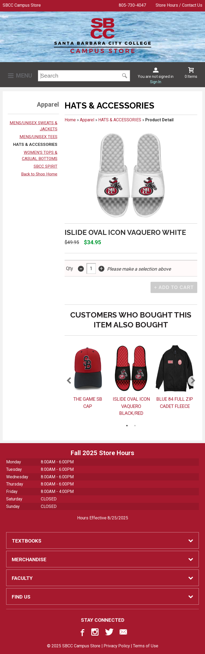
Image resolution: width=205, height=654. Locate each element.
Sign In (155, 82)
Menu (24, 75)
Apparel (87, 119)
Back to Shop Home (39, 174)
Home (70, 119)
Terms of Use (145, 645)
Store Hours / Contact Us (179, 5)
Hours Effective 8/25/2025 (102, 517)
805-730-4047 (132, 5)
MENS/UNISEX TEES (38, 136)
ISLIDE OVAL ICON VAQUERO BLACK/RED (131, 406)
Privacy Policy (117, 645)
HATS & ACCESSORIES (35, 144)
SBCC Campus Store (22, 5)
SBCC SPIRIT (45, 166)
